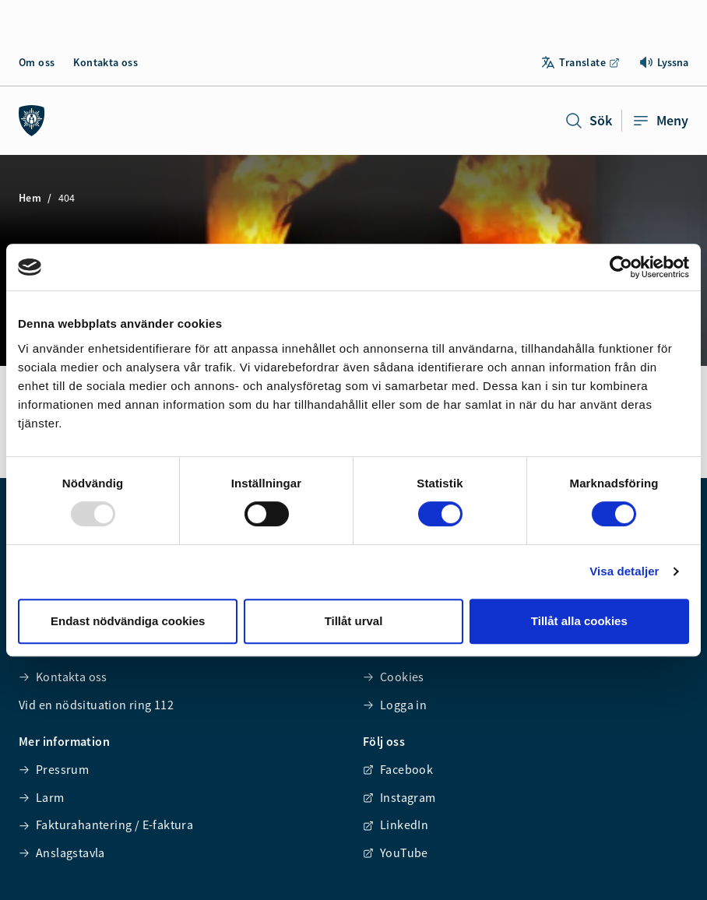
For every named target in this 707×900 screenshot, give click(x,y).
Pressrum (54, 769)
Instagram (399, 797)
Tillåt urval (354, 621)
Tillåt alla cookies (579, 621)
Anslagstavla (62, 852)
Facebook (398, 769)
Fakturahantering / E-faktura (106, 824)
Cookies (393, 676)
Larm (42, 797)
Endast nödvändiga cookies (128, 621)
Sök (588, 120)
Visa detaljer (624, 571)
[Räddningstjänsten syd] (32, 120)
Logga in (395, 704)
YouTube (395, 852)
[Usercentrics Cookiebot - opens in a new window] (621, 267)
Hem (30, 197)
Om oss (37, 62)
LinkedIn (395, 824)
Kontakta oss (105, 62)
